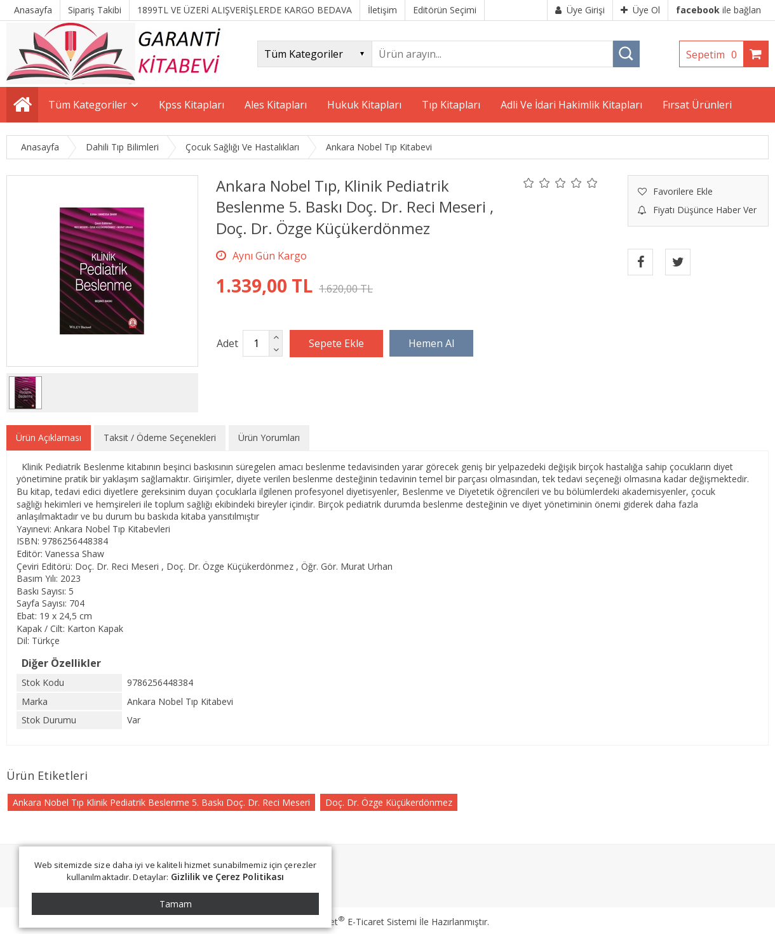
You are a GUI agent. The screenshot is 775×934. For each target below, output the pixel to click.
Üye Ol (640, 10)
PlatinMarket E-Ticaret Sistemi (351, 922)
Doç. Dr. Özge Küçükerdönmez (388, 802)
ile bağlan (718, 10)
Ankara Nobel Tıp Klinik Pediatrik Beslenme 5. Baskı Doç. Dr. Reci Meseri (161, 802)
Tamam (175, 904)
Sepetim (714, 55)
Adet (227, 343)
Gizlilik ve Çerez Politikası (228, 877)
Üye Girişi (580, 10)
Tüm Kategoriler (87, 105)
